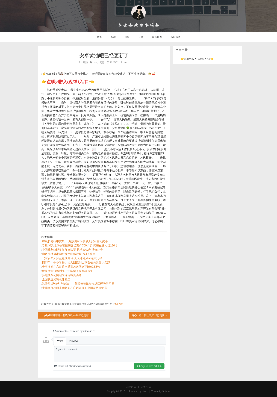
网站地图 (156, 37)
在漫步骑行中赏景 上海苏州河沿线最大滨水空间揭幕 (75, 241)
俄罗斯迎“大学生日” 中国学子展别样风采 (67, 270)
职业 (85, 62)
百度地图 (175, 37)
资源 (101, 62)
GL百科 (119, 303)
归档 (126, 37)
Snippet (166, 391)
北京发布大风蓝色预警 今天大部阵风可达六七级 (72, 258)
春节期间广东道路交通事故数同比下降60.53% (71, 266)
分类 (140, 37)
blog (96, 62)
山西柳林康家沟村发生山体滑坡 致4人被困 (68, 253)
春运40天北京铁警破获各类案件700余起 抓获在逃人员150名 (80, 245)
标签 (113, 37)
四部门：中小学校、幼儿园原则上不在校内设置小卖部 (76, 262)
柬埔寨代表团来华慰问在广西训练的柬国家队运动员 (74, 287)
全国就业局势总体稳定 (56, 279)
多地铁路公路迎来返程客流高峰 (62, 275)
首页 (99, 37)
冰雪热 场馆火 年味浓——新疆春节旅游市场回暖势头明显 (78, 283)
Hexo (144, 391)
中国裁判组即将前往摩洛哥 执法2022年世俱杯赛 (72, 249)
